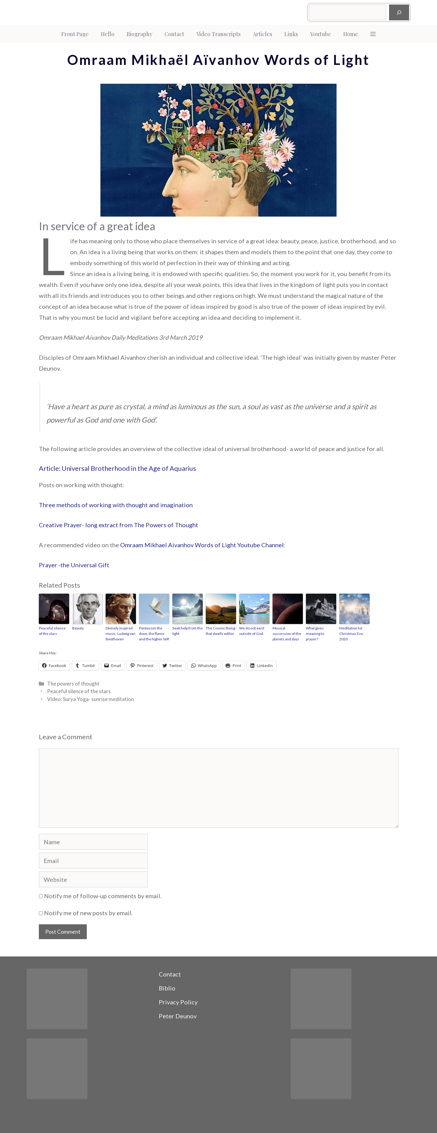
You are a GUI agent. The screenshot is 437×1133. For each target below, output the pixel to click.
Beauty (78, 628)
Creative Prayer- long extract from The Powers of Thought (118, 524)
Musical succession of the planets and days (287, 633)
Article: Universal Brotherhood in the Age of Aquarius (117, 468)
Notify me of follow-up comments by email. (102, 895)
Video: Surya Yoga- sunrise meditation (90, 699)
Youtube (320, 34)
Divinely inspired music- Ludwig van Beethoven (120, 633)
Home (350, 34)
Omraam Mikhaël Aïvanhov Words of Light (218, 60)
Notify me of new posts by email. (88, 912)
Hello (107, 34)
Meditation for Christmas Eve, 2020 (351, 633)
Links (291, 34)
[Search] (399, 12)
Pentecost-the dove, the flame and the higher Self (154, 633)
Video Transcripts (218, 34)
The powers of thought (73, 683)
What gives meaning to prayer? (315, 633)
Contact (174, 34)
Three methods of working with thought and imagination (116, 504)
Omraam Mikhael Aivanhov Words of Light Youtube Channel (202, 544)
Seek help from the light (187, 631)
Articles (262, 34)
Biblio (167, 988)
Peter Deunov (178, 1016)
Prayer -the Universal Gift (74, 564)
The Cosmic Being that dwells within (220, 631)
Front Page (75, 34)
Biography (139, 34)
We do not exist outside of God (251, 631)
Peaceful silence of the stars (52, 631)
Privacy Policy (178, 1002)
